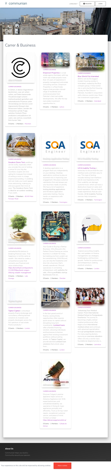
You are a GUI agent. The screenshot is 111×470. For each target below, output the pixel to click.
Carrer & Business (14, 87)
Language (73, 4)
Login (100, 4)
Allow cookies (62, 466)
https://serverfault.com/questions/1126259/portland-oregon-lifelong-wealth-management (20, 270)
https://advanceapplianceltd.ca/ (54, 420)
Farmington (63, 202)
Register (87, 4)
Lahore (62, 107)
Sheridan (62, 278)
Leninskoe (97, 344)
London (96, 269)
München (28, 124)
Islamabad (97, 101)
